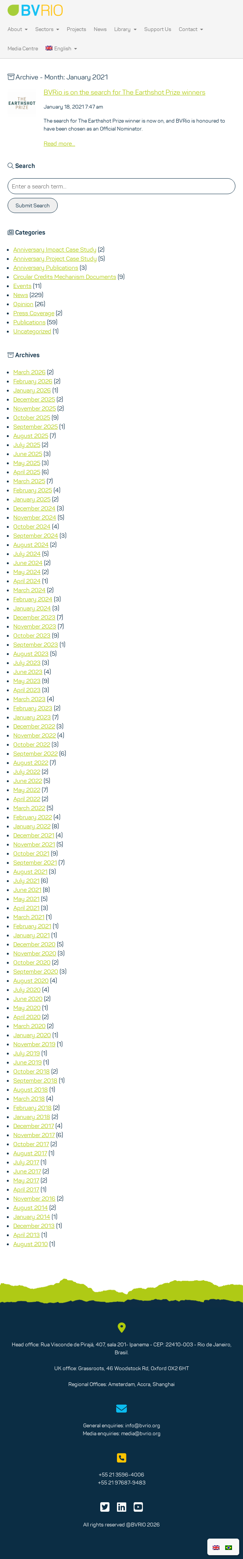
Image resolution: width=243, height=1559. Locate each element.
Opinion (23, 304)
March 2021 (28, 917)
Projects (76, 29)
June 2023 (28, 671)
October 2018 (31, 1071)
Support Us (157, 29)
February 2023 (32, 708)
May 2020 (27, 1007)
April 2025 (26, 472)
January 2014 (31, 1216)
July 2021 (26, 880)
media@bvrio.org (141, 1433)
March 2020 (29, 1026)
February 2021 (32, 926)
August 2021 (30, 871)
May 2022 (26, 790)
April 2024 (27, 581)
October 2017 (31, 1144)
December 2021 (33, 835)
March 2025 (29, 481)
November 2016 (34, 1198)
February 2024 (32, 599)
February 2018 (32, 1107)
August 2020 (31, 980)
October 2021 (31, 853)
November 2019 (34, 1044)
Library (125, 29)
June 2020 (28, 998)
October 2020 (31, 962)
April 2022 (26, 799)
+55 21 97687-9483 (121, 1482)
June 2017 (27, 1171)
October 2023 (31, 635)
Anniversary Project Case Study (55, 258)
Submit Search (33, 205)
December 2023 (34, 617)
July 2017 (26, 1162)
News (100, 29)
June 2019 (27, 1062)
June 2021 (27, 889)
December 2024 (34, 508)
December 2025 (34, 399)
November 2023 (34, 626)
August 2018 (30, 1089)
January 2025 (31, 499)
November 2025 (34, 408)
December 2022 (34, 726)
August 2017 (30, 1153)
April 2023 (27, 690)
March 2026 (29, 372)
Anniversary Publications (45, 267)
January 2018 (31, 1116)
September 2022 (35, 753)
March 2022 (29, 808)
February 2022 (32, 817)
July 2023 (27, 662)
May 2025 (26, 463)
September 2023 (35, 644)
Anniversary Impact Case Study (54, 249)
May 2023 (27, 681)
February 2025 (32, 490)
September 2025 (35, 426)
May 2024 (27, 572)
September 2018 (35, 1080)
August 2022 (30, 762)
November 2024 (34, 517)
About (18, 29)
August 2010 (30, 1244)
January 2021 (31, 935)
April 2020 (27, 1017)
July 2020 (27, 989)
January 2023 (32, 717)
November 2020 (34, 953)
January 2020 (32, 1035)
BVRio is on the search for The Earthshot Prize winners (124, 92)
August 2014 (30, 1207)
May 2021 (26, 898)
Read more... (59, 143)
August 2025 (30, 435)
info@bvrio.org (142, 1425)
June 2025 (27, 453)
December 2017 (33, 1126)
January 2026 (32, 390)
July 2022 (26, 771)
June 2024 (28, 562)
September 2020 (35, 971)
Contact (191, 29)
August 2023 (31, 653)
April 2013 (26, 1234)
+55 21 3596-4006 (121, 1474)
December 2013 (34, 1225)
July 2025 (26, 444)
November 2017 (34, 1135)
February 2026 (32, 381)
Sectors (47, 29)
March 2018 (29, 1098)
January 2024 (32, 608)
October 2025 (31, 417)
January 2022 (31, 826)
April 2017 (26, 1189)
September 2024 (35, 535)
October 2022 (31, 744)
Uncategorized (32, 331)
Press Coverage (33, 313)
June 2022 (27, 780)
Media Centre (23, 48)
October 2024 (31, 526)
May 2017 (26, 1180)
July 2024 (27, 553)
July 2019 (26, 1053)
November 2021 (34, 844)
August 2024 (31, 544)
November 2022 (34, 735)
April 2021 (26, 908)
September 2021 (35, 862)
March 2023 (29, 699)
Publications (29, 322)
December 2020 (34, 944)
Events (22, 285)
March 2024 (29, 590)
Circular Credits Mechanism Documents (64, 276)
